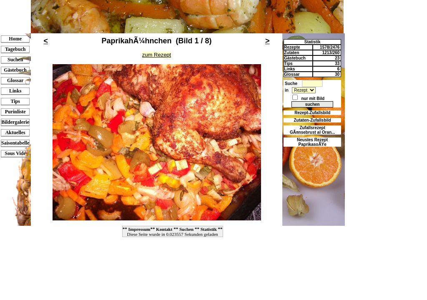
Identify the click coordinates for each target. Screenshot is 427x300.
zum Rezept (156, 55)
